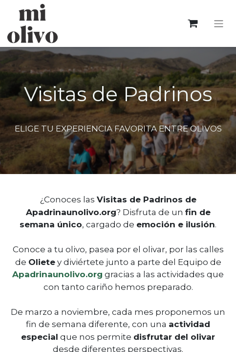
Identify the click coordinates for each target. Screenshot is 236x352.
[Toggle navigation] (219, 23)
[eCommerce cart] (192, 23)
